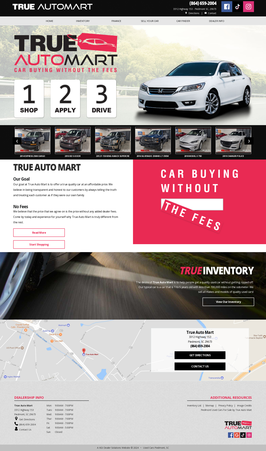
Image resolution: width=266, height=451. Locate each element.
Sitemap (209, 405)
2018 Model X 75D (193, 156)
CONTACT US (199, 366)
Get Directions (27, 419)
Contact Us (25, 429)
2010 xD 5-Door (73, 156)
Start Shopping (39, 244)
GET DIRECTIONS (200, 355)
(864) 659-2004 (27, 424)
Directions (192, 13)
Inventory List (194, 405)
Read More (39, 232)
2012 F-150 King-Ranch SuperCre (113, 156)
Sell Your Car (149, 21)
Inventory (228, 270)
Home (49, 21)
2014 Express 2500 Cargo (33, 156)
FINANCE (116, 21)
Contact (210, 13)
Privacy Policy (225, 405)
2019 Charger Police (233, 156)
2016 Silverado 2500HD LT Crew (153, 156)
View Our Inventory (228, 302)
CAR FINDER (183, 21)
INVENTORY (83, 21)
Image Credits (244, 405)
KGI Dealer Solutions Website (114, 447)
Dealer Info (216, 21)
